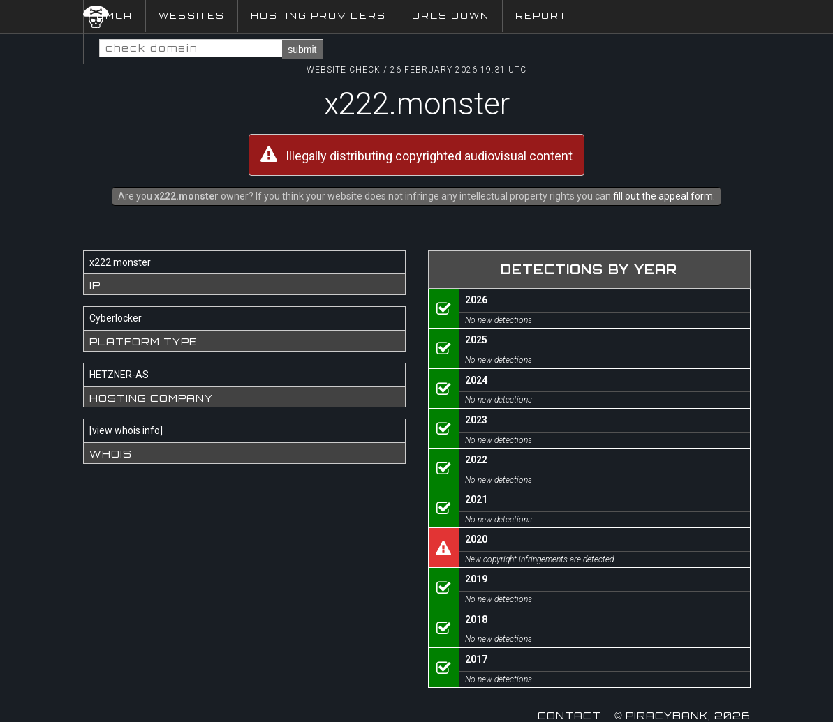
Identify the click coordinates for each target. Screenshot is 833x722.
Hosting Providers (318, 15)
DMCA (114, 15)
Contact (569, 715)
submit (302, 49)
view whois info (126, 430)
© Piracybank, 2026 (682, 715)
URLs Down (450, 15)
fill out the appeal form (663, 196)
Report (541, 15)
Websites (192, 15)
